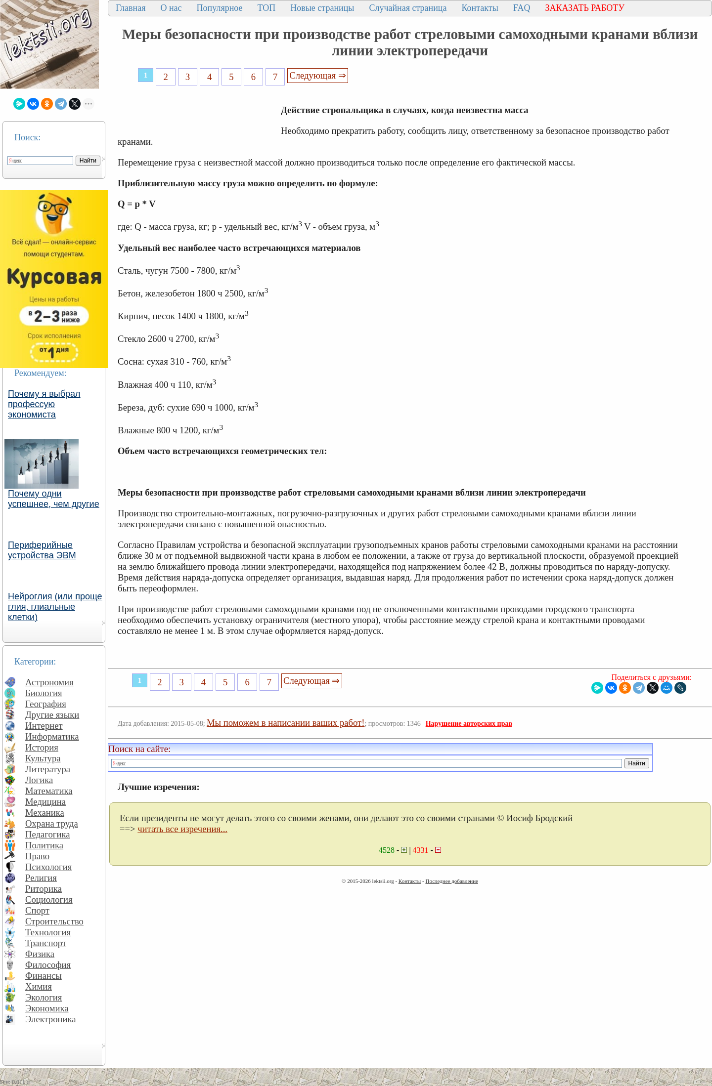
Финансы (43, 975)
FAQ (522, 8)
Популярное (220, 8)
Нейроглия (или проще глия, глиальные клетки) (55, 606)
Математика (49, 791)
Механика (44, 812)
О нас (170, 8)
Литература (47, 769)
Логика (39, 780)
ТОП (267, 8)
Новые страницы (322, 8)
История (41, 747)
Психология (48, 867)
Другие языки (52, 715)
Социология (49, 899)
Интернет (44, 725)
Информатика (52, 736)
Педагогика (47, 834)
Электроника (50, 1019)
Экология (43, 997)
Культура (43, 758)
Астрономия (49, 682)
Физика (39, 954)
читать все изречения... (182, 829)
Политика (44, 845)
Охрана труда (51, 823)
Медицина (45, 801)
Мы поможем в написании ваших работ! (285, 722)
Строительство (54, 921)
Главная (130, 8)
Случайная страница (407, 8)
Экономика (47, 1008)
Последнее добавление (451, 881)
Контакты (479, 8)
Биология (43, 693)
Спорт (37, 910)
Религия (41, 878)
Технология (48, 932)
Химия (38, 986)
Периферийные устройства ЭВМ (42, 550)
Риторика (43, 888)
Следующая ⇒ (317, 75)
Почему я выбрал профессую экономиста (44, 404)
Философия (48, 965)
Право (37, 856)
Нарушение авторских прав (469, 723)
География (45, 704)
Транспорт (45, 943)
